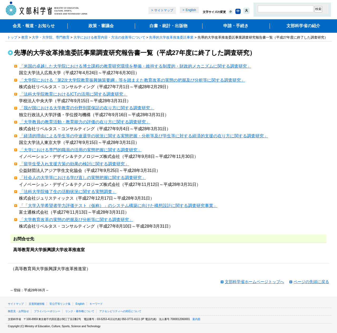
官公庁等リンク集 (60, 303)
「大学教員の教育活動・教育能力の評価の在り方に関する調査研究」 (84, 122)
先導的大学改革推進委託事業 (171, 37)
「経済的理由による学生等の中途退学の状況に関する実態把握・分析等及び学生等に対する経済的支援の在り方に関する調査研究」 (143, 136)
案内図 (196, 319)
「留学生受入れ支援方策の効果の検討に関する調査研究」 (74, 164)
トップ (12, 37)
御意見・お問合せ (18, 311)
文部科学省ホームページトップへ (254, 281)
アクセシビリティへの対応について (120, 311)
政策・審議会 (101, 26)
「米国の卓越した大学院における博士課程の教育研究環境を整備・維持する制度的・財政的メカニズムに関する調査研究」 (135, 66)
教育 (24, 37)
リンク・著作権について (79, 311)
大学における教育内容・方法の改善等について (109, 37)
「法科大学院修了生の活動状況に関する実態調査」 (67, 191)
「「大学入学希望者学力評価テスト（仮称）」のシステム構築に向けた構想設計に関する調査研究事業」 (118, 205)
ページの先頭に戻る (311, 281)
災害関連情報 (36, 303)
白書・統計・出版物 (168, 26)
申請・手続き (236, 26)
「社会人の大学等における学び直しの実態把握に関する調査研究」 (82, 177)
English (191, 10)
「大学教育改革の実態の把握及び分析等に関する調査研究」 (76, 219)
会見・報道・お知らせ (34, 26)
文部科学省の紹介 (303, 26)
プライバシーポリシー (47, 311)
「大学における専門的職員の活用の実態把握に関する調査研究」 (80, 150)
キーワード (96, 303)
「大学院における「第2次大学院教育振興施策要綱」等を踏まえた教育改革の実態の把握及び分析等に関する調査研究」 (132, 80)
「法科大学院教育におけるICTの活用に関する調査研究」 (73, 94)
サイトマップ (163, 10)
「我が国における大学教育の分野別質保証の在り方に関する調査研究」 (86, 108)
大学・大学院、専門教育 (51, 37)
